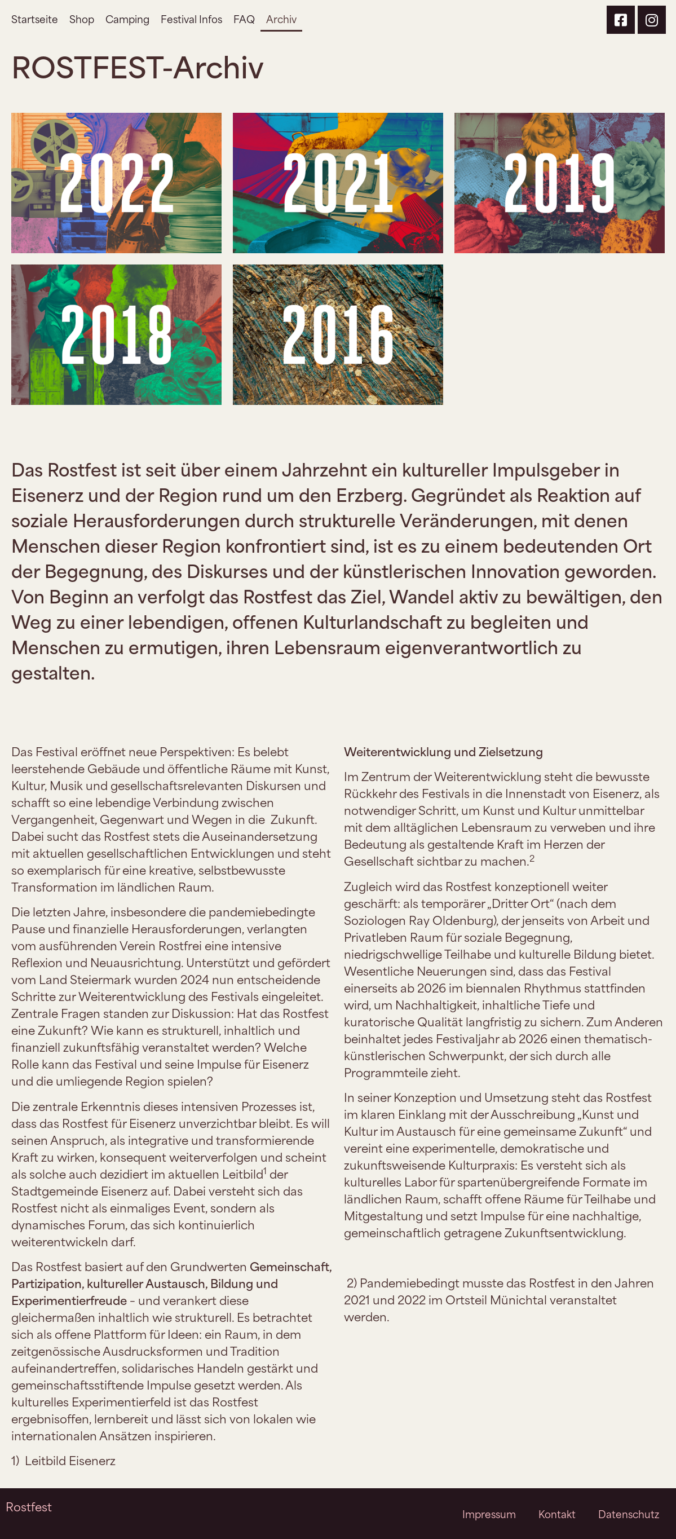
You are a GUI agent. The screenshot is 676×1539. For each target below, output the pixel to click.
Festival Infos (191, 19)
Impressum (489, 1514)
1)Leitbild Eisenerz (63, 1459)
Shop (81, 19)
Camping (127, 19)
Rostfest (29, 1506)
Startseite (34, 19)
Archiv (281, 19)
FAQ (244, 19)
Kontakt (557, 1514)
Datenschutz (628, 1514)
